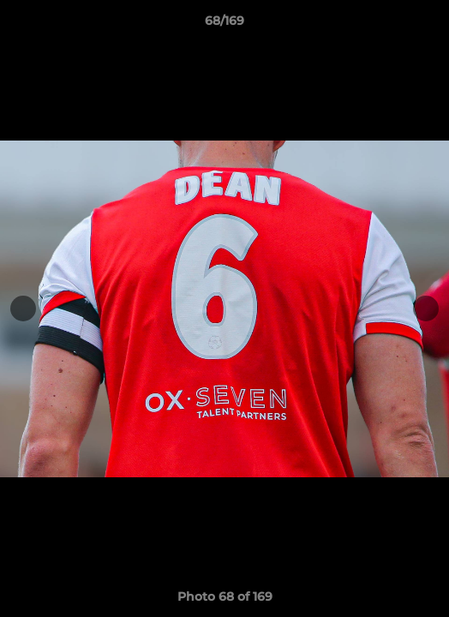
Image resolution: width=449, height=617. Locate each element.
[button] (428, 25)
